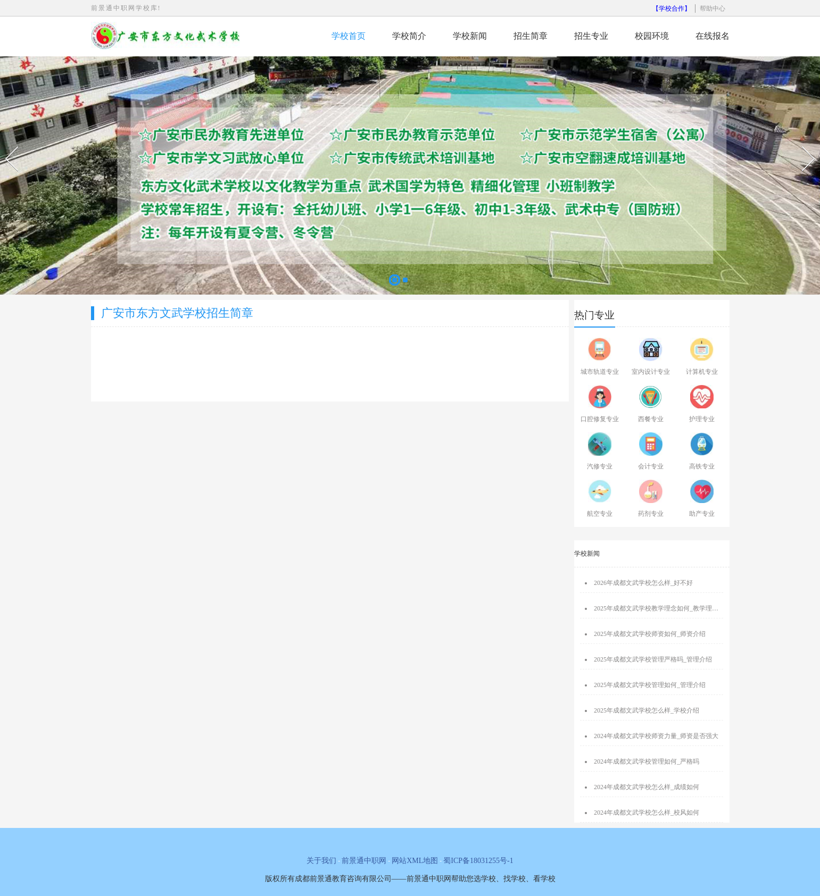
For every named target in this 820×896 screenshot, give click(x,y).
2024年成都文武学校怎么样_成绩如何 (646, 787)
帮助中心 (712, 8)
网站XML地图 (415, 861)
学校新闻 (470, 35)
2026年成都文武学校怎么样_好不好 (643, 583)
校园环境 (652, 35)
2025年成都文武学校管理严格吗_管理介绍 (653, 659)
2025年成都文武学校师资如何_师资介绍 (650, 634)
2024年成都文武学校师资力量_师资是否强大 (656, 736)
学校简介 (409, 35)
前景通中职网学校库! (126, 8)
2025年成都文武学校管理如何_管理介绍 (650, 685)
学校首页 (349, 35)
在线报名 (712, 35)
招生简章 (530, 35)
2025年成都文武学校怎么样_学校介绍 (646, 710)
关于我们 (321, 861)
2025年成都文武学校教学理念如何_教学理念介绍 (662, 608)
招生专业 (591, 35)
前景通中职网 (364, 861)
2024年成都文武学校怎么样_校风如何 (646, 812)
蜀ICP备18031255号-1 (478, 861)
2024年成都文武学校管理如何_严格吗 (646, 761)
